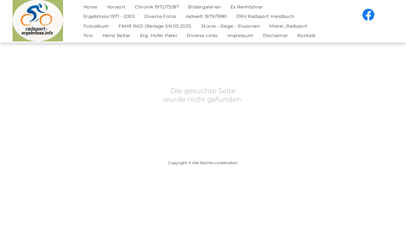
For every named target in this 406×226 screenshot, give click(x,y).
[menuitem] (90, 7)
